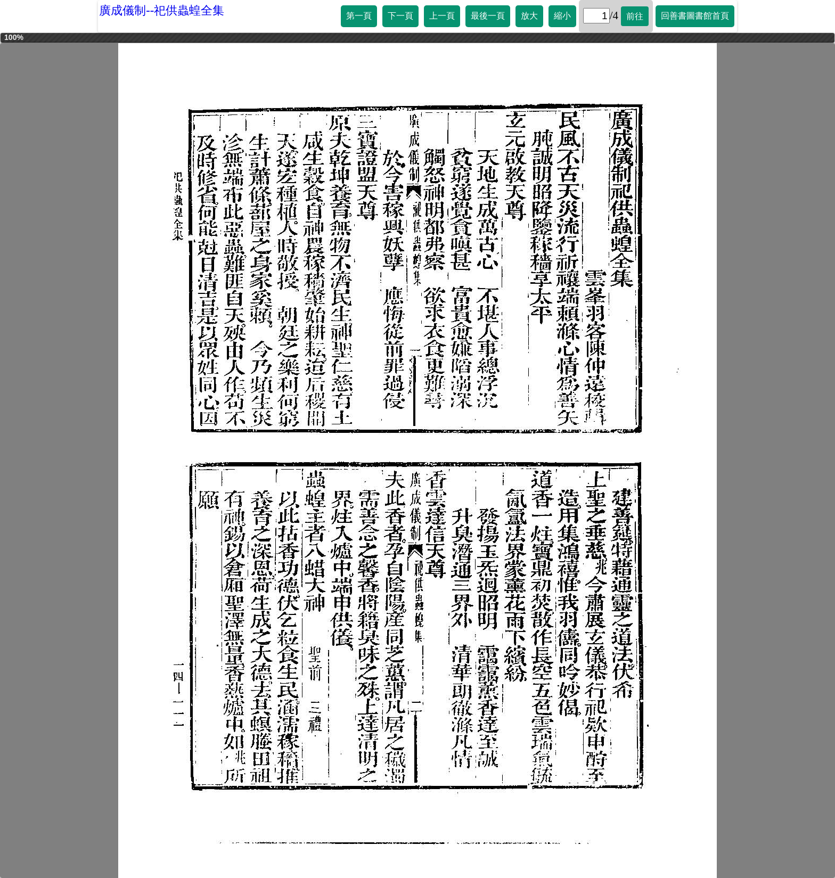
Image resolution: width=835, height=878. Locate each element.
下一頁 (400, 15)
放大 (529, 15)
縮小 (562, 15)
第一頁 (359, 15)
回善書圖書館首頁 (695, 15)
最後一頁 (488, 15)
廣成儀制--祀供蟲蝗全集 (161, 10)
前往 (634, 16)
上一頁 (442, 15)
